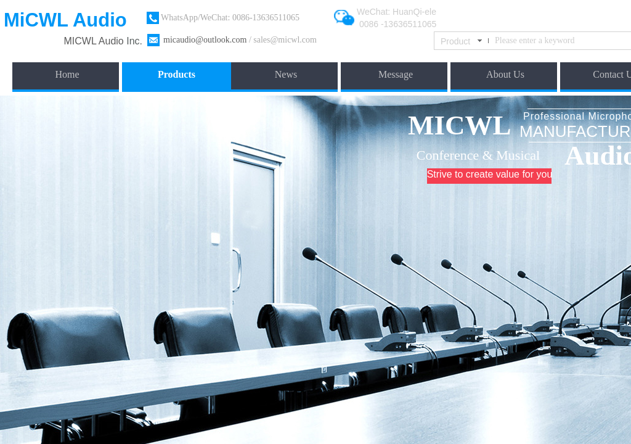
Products (176, 74)
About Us (505, 74)
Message (395, 74)
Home (67, 74)
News (286, 74)
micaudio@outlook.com (204, 39)
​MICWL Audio (95, 41)
